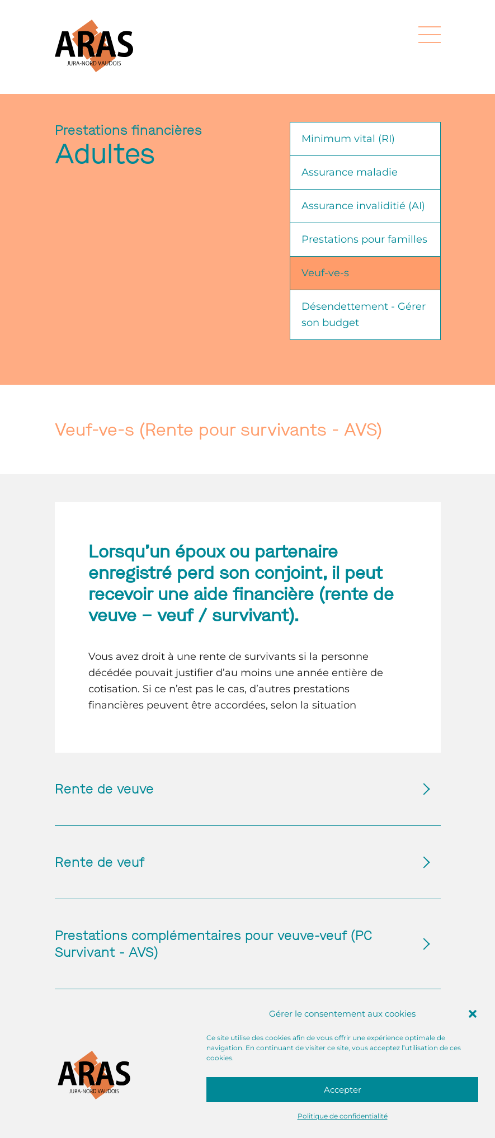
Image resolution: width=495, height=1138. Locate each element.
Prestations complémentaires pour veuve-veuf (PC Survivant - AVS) (236, 944)
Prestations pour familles (364, 239)
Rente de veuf (236, 862)
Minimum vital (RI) (348, 139)
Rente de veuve (236, 789)
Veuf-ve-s (325, 273)
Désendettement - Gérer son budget (363, 314)
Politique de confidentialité (343, 1116)
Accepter (342, 1089)
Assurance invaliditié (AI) (363, 206)
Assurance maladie (349, 172)
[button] (472, 1013)
